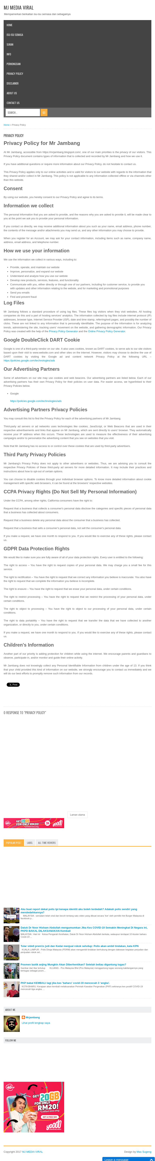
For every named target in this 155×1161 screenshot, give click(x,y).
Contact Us (13, 103)
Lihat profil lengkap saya (36, 1022)
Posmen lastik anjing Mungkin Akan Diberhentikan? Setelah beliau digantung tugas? (73, 964)
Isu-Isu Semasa (15, 35)
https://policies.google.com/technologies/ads (29, 360)
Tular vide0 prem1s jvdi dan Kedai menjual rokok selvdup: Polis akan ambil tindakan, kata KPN (80, 946)
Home (9, 25)
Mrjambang (33, 1017)
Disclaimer (13, 83)
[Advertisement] (77, 878)
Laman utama (77, 814)
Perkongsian (14, 64)
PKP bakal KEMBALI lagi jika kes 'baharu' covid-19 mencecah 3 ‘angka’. (65, 982)
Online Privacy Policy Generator (106, 331)
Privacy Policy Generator (63, 331)
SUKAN (10, 44)
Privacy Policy (15, 74)
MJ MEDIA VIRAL (19, 7)
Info (9, 54)
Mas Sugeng (144, 1151)
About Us (12, 93)
